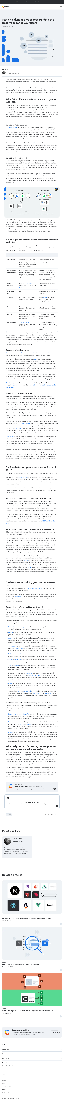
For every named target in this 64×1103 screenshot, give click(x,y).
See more (6, 856)
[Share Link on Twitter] (55, 814)
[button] (32, 801)
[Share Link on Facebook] (52, 814)
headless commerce (51, 654)
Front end (9, 814)
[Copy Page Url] (45, 814)
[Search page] (56, 6)
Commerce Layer (25, 654)
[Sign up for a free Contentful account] (32, 787)
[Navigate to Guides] (7, 16)
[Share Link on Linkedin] (49, 814)
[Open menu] (60, 6)
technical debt (22, 477)
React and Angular (34, 675)
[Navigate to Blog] (3, 16)
